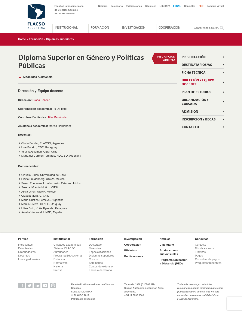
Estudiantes (25, 248)
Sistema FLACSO (64, 248)
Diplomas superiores (60, 39)
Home (22, 39)
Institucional (66, 27)
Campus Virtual (215, 6)
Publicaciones (134, 6)
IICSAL (177, 6)
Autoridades (60, 252)
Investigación (133, 27)
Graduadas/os (27, 252)
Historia (58, 266)
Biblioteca (150, 6)
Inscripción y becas (199, 119)
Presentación (194, 57)
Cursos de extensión (101, 266)
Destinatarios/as (197, 64)
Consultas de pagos (207, 259)
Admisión (190, 111)
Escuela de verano (100, 270)
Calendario (117, 6)
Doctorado (95, 244)
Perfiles (23, 238)
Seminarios (96, 262)
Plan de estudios (196, 92)
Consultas (189, 6)
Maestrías (95, 248)
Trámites (200, 252)
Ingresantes (25, 244)
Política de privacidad (83, 299)
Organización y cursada (195, 102)
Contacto (190, 127)
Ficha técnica (194, 72)
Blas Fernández (58, 117)
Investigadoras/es (29, 259)
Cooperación (169, 27)
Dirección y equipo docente (198, 82)
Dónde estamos (204, 248)
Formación (100, 27)
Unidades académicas (67, 244)
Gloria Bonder (41, 100)
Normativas (60, 262)
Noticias (102, 6)
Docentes (24, 255)
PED (201, 6)
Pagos (199, 255)
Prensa (57, 270)
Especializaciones (100, 252)
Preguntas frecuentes (208, 262)
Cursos (93, 259)
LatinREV (164, 6)
